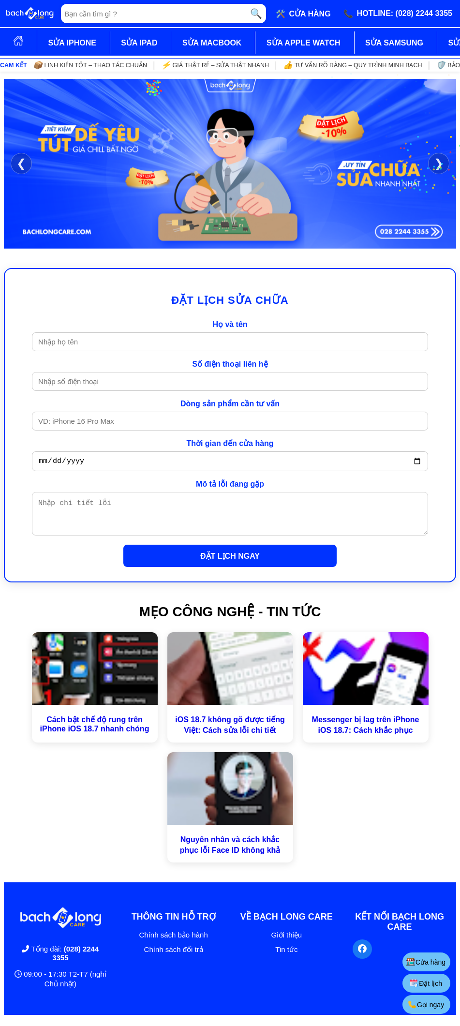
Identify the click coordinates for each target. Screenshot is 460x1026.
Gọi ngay (425, 1004)
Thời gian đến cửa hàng (229, 443)
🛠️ (303, 13)
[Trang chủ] (29, 13)
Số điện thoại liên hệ (229, 364)
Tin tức (286, 956)
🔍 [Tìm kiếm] (256, 13)
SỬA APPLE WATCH (304, 43)
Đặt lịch (425, 983)
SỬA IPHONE (72, 43)
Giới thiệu (286, 942)
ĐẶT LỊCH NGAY (230, 563)
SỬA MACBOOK (212, 43)
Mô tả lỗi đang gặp (230, 485)
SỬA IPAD (139, 43)
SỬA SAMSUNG (394, 43)
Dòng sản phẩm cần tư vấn (230, 404)
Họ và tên (229, 324)
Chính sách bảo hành (173, 942)
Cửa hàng (425, 962)
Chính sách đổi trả (173, 956)
